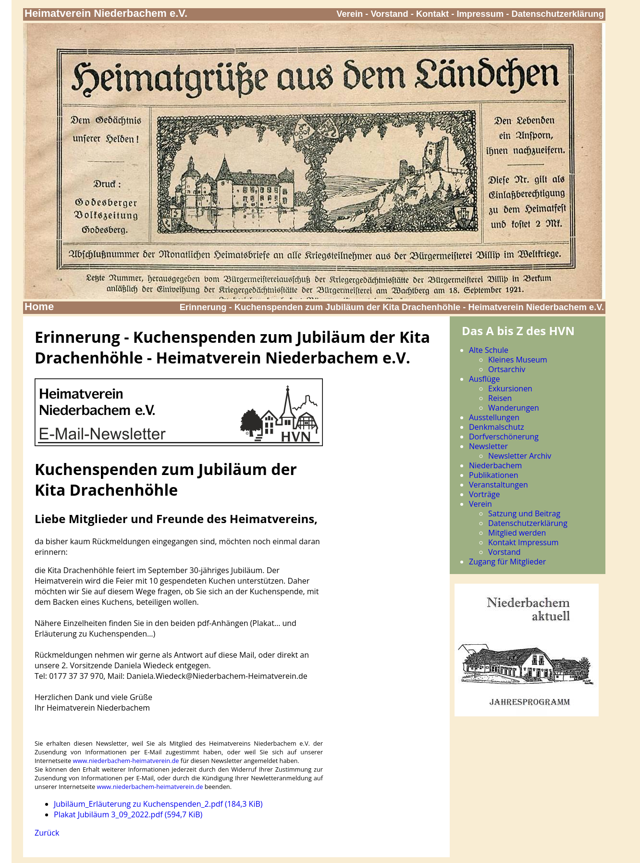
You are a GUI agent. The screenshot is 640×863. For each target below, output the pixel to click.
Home (39, 306)
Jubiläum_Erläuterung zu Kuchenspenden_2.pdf (158, 804)
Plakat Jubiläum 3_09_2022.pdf (128, 814)
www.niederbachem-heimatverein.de (126, 760)
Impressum (480, 14)
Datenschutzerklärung (558, 14)
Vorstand (389, 14)
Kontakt (432, 14)
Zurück (47, 832)
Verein (349, 14)
